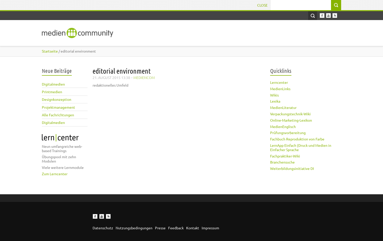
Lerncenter (279, 82)
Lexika (275, 101)
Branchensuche (282, 162)
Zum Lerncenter (54, 173)
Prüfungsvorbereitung (288, 132)
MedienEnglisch (283, 126)
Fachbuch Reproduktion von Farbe (297, 139)
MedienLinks (280, 88)
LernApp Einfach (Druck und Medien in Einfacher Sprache (300, 147)
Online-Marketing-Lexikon (291, 120)
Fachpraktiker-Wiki (285, 156)
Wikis (274, 95)
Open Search (312, 15)
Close (262, 5)
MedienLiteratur (283, 107)
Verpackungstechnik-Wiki (290, 113)
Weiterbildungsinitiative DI (292, 168)
